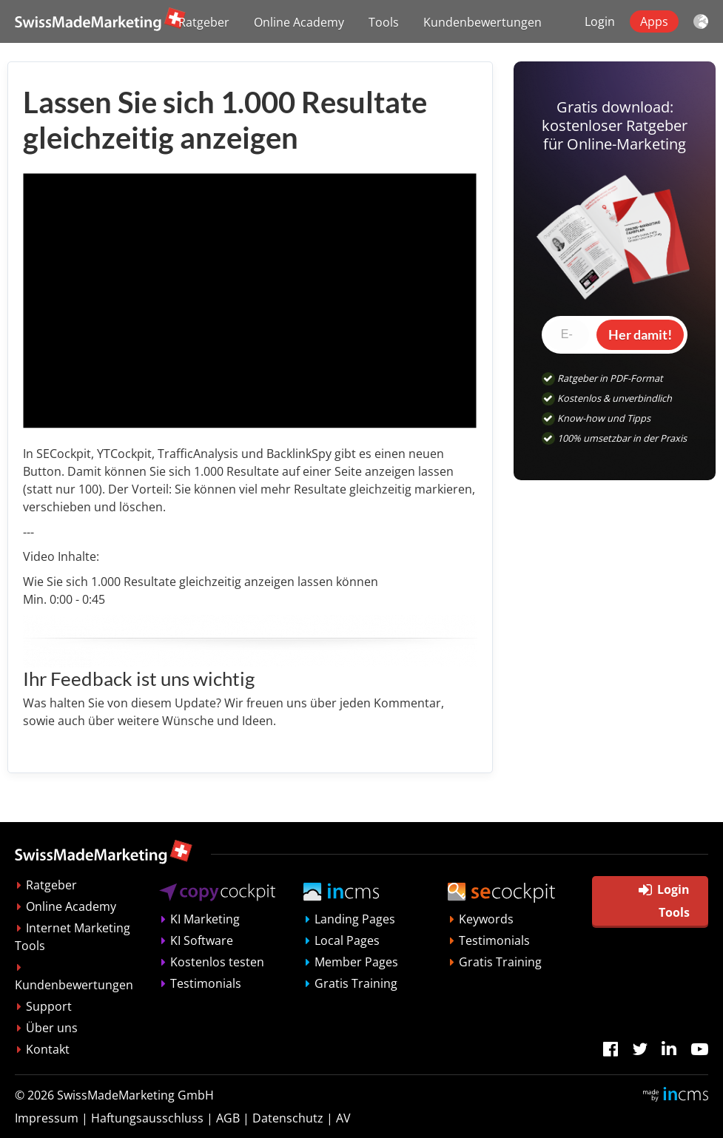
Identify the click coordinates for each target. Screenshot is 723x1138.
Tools (384, 22)
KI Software (201, 940)
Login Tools (664, 900)
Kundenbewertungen (482, 22)
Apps (654, 21)
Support (49, 1006)
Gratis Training (356, 983)
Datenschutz (287, 1118)
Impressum (46, 1118)
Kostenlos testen (217, 962)
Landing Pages (355, 919)
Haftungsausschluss (147, 1118)
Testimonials (205, 983)
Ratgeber (203, 22)
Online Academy (299, 22)
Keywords (486, 919)
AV (343, 1118)
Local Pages (347, 940)
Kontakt (48, 1049)
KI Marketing (205, 919)
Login (600, 21)
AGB (228, 1118)
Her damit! (640, 334)
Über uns (52, 1028)
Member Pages (356, 962)
